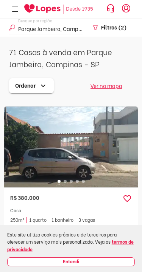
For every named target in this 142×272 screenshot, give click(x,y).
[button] (127, 198)
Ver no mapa (106, 86)
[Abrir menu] (15, 9)
